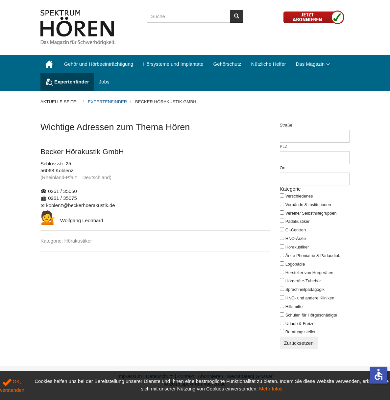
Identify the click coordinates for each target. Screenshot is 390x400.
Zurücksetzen (299, 343)
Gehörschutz (227, 64)
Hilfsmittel (294, 306)
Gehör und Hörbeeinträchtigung (98, 64)
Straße (286, 125)
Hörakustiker (297, 247)
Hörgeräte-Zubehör (303, 280)
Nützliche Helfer (268, 64)
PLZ (283, 146)
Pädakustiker (297, 221)
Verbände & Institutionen (308, 204)
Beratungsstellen (301, 331)
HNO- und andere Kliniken (309, 297)
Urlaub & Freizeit (301, 323)
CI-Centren (295, 229)
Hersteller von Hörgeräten (309, 272)
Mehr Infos (270, 388)
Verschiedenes (299, 196)
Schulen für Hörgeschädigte (311, 315)
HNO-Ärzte (295, 238)
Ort (283, 167)
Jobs (104, 81)
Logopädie (295, 264)
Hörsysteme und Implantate (173, 64)
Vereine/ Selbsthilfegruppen (311, 213)
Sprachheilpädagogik (305, 289)
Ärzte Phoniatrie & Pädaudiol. (312, 255)
